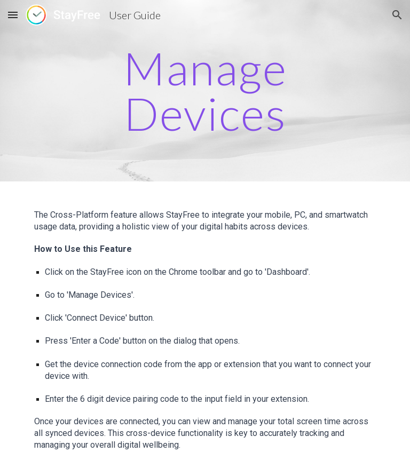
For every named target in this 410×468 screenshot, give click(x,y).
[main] (205, 91)
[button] (13, 14)
